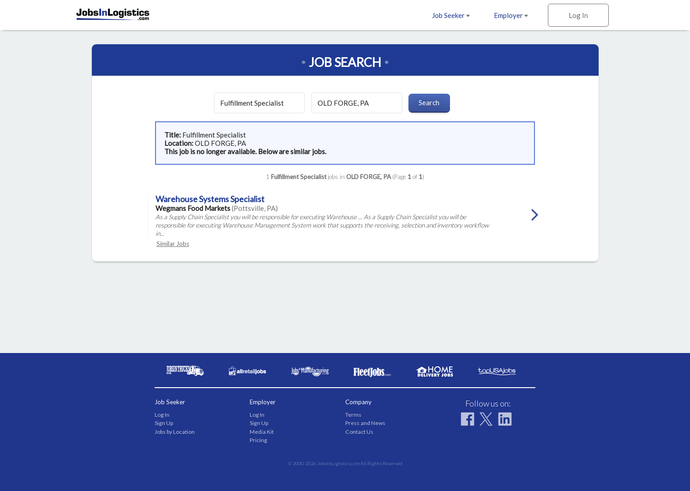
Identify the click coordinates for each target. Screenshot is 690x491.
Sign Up (164, 422)
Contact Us (359, 431)
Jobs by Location (175, 431)
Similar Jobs (172, 243)
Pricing (258, 440)
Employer (511, 15)
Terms (353, 414)
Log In (578, 15)
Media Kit (262, 431)
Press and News (365, 422)
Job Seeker (451, 15)
